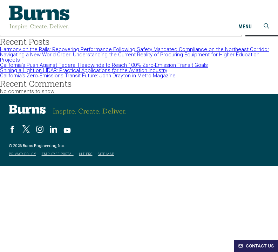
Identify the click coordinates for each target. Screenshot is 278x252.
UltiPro (86, 154)
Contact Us (256, 245)
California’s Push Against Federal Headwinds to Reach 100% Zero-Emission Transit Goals (104, 65)
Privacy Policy (22, 154)
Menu (245, 27)
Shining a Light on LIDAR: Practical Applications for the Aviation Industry (83, 70)
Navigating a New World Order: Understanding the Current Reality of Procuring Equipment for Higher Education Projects (129, 57)
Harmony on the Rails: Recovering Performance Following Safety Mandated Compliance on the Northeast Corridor (134, 49)
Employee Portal (58, 154)
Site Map (106, 154)
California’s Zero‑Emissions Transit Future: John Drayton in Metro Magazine (88, 75)
